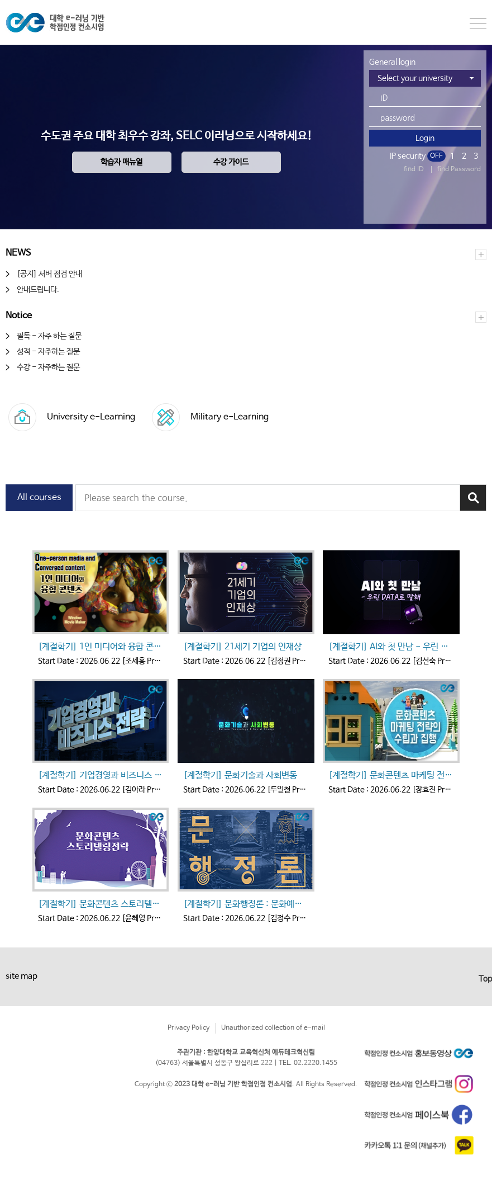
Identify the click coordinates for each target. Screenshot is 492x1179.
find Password (459, 169)
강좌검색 (473, 497)
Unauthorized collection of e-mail (273, 1028)
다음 (476, 732)
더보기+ (480, 254)
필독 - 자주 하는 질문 (49, 336)
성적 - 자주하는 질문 (48, 351)
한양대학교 (67, 22)
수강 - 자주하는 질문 (48, 367)
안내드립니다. (38, 289)
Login (424, 138)
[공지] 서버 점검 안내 (49, 274)
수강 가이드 (231, 162)
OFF (436, 156)
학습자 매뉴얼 (121, 162)
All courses (39, 497)
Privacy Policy (188, 1028)
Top (485, 978)
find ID (414, 169)
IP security (408, 156)
